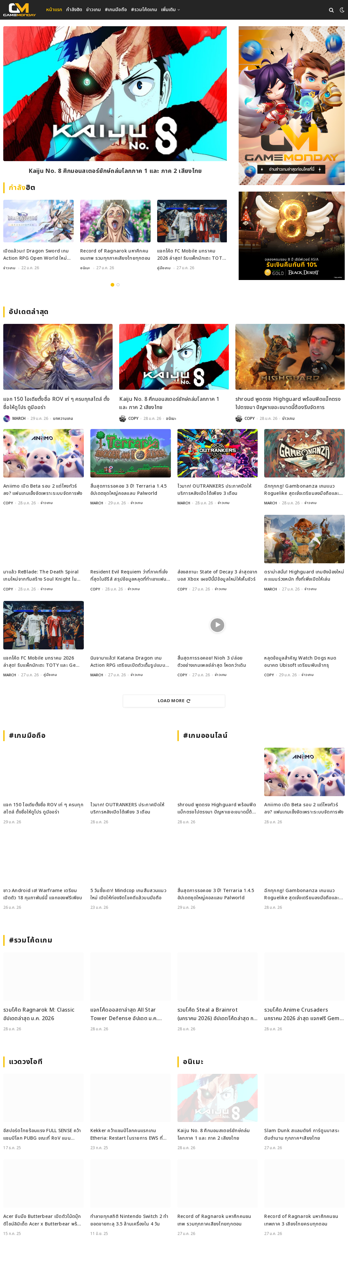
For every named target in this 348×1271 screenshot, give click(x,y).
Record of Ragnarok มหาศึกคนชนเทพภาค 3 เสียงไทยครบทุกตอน (301, 1220)
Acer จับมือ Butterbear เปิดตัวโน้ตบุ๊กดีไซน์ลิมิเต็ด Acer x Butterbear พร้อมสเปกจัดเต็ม (43, 1220)
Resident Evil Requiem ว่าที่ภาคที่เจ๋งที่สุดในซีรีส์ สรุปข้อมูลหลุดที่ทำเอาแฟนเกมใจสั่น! (129, 576)
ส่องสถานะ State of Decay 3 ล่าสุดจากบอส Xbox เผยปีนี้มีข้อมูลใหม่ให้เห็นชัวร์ (217, 576)
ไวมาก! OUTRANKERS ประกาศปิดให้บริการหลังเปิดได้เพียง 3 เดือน (214, 490)
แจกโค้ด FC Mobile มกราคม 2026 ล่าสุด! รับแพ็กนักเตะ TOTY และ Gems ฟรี (191, 256)
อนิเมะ (85, 269)
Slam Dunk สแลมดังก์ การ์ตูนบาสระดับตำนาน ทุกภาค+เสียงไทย (301, 1135)
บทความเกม (63, 419)
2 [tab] (118, 285)
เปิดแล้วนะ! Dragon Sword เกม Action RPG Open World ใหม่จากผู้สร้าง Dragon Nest (36, 256)
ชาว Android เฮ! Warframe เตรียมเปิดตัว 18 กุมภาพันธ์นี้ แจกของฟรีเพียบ (42, 894)
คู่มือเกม (164, 269)
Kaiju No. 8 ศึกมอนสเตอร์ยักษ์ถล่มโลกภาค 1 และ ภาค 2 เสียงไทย (115, 172)
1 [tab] (112, 285)
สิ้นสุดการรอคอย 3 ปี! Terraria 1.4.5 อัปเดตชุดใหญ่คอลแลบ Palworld (128, 490)
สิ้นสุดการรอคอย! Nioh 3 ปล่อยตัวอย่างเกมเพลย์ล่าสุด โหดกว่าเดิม (212, 662)
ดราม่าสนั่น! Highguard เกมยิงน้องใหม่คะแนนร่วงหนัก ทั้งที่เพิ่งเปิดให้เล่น (304, 576)
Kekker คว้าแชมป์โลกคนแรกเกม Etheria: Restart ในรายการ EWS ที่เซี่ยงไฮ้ (126, 1135)
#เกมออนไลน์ (205, 735)
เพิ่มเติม (168, 9)
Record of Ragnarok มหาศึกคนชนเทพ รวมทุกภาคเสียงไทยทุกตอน (115, 256)
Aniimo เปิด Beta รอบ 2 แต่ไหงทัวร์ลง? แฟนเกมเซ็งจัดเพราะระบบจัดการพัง (42, 490)
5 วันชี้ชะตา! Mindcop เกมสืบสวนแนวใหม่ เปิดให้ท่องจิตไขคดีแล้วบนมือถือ (128, 894)
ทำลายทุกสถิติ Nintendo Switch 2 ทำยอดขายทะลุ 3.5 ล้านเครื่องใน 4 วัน (129, 1220)
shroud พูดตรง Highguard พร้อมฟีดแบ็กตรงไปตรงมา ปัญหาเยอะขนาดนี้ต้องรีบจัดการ (288, 404)
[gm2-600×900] (292, 105)
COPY (133, 419)
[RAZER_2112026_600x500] (292, 236)
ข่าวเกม (93, 9)
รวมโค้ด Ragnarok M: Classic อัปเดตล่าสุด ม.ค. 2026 (38, 1014)
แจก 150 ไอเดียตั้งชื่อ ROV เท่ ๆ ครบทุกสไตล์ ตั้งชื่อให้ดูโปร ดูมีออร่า (56, 404)
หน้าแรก (54, 9)
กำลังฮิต (74, 9)
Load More (174, 701)
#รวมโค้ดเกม (144, 9)
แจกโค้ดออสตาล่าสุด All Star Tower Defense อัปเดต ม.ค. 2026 (124, 1014)
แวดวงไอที (26, 1061)
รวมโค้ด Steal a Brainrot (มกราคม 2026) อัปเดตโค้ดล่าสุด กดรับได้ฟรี (217, 1014)
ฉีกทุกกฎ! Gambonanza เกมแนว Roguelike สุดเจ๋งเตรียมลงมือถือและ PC (301, 490)
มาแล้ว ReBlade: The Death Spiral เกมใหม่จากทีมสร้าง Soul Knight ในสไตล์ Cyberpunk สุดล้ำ (41, 576)
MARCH (19, 419)
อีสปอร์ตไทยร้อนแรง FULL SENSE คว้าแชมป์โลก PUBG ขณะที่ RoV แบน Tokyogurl (42, 1135)
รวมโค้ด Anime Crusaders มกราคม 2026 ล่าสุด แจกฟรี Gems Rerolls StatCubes (303, 1014)
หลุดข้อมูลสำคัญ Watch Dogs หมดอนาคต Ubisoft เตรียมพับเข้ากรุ (300, 662)
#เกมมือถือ (116, 9)
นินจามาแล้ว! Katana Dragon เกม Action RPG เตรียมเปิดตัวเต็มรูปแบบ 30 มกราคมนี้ (127, 662)
